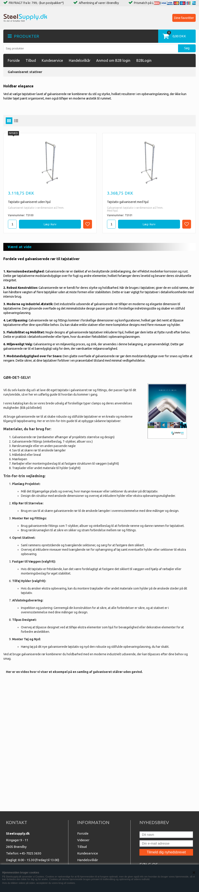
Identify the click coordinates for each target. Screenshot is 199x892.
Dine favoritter (184, 18)
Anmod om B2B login (113, 60)
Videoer (83, 840)
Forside (14, 60)
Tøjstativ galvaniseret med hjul (128, 202)
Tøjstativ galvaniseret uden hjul (29, 202)
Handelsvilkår (79, 60)
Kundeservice (52, 60)
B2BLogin (144, 60)
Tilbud (31, 60)
